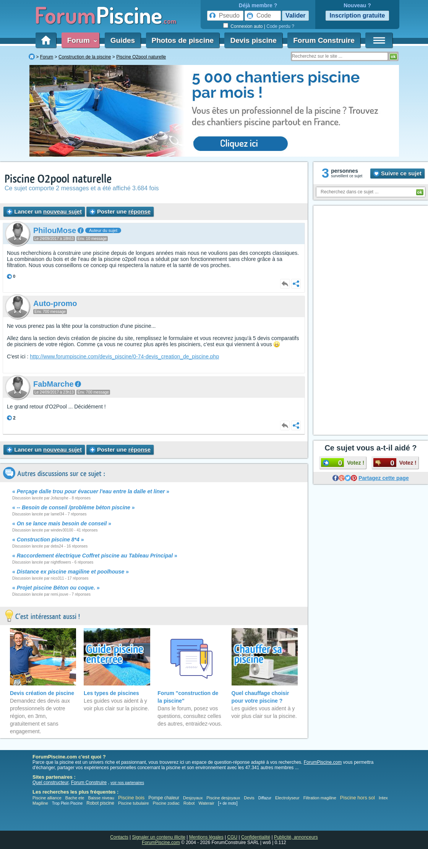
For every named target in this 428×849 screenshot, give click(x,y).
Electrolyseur (287, 798)
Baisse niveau (101, 798)
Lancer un (44, 211)
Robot (189, 803)
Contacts (119, 837)
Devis (249, 798)
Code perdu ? (280, 26)
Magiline (40, 803)
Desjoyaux (193, 798)
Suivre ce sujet (397, 173)
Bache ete (74, 798)
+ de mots (227, 803)
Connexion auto (246, 26)
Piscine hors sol (357, 797)
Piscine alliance (47, 798)
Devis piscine (253, 40)
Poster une (120, 211)
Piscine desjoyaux (223, 798)
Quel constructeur (50, 782)
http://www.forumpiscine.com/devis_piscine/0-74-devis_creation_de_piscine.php (124, 356)
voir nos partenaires (127, 783)
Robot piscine (100, 803)
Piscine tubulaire (133, 803)
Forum (80, 40)
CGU (232, 837)
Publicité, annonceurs (296, 837)
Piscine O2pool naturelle (58, 179)
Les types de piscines (111, 693)
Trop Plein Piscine (67, 803)
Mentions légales (206, 837)
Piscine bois (131, 797)
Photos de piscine (183, 40)
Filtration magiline (319, 798)
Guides (122, 40)
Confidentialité (255, 837)
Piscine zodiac (166, 803)
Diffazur (264, 798)
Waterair (206, 803)
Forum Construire (323, 40)
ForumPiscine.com (323, 762)
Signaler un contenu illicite (158, 837)
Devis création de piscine (42, 693)
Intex (383, 798)
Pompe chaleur (164, 797)
